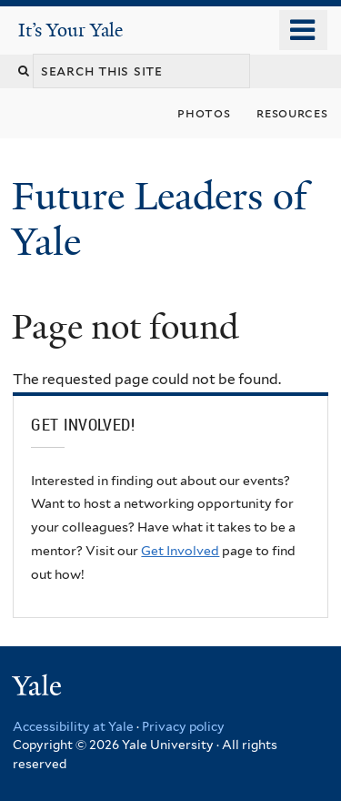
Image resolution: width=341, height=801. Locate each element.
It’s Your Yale (70, 30)
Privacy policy (183, 726)
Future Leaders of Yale (159, 219)
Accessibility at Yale (73, 726)
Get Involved (180, 550)
